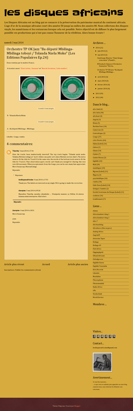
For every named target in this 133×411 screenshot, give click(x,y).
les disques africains (63, 13)
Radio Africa (97, 287)
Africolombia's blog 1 (101, 214)
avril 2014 (102, 77)
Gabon (95, 147)
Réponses (19, 175)
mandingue (97, 168)
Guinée (95, 154)
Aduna (95, 211)
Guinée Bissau (98, 158)
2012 (98, 97)
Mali (94, 164)
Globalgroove (98, 259)
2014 (98, 48)
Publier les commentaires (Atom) (28, 270)
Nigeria (96, 175)
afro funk (96, 109)
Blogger (77, 406)
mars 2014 (102, 81)
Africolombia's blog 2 (101, 218)
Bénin (95, 123)
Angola (95, 120)
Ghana (95, 151)
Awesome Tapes (99, 238)
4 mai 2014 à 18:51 (27, 210)
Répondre (16, 170)
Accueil (46, 264)
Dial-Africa (97, 249)
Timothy (15, 151)
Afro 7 (95, 221)
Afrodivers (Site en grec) (102, 228)
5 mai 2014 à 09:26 (33, 191)
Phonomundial (98, 283)
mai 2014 (101, 55)
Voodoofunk (97, 294)
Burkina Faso (98, 126)
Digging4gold (98, 252)
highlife (96, 161)
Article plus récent (14, 264)
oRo (94, 290)
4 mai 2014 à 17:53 (41, 180)
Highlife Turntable (100, 266)
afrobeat (96, 116)
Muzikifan (97, 276)
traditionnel (97, 199)
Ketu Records (98, 270)
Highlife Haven (98, 263)
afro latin (96, 113)
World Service (98, 297)
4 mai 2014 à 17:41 (27, 151)
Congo (16, 137)
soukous (96, 196)
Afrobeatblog (98, 225)
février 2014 (102, 85)
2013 (98, 93)
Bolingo (96, 242)
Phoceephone (98, 280)
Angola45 (96, 235)
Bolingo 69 (97, 245)
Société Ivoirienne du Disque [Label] (106, 192)
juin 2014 (101, 51)
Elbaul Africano (99, 256)
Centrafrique (98, 133)
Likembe (96, 273)
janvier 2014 (102, 89)
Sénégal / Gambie (99, 189)
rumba (21, 137)
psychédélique (98, 178)
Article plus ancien (78, 264)
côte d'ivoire (97, 140)
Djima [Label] (98, 144)
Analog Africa (98, 232)
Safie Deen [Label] (100, 185)
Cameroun (97, 130)
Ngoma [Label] (98, 171)
